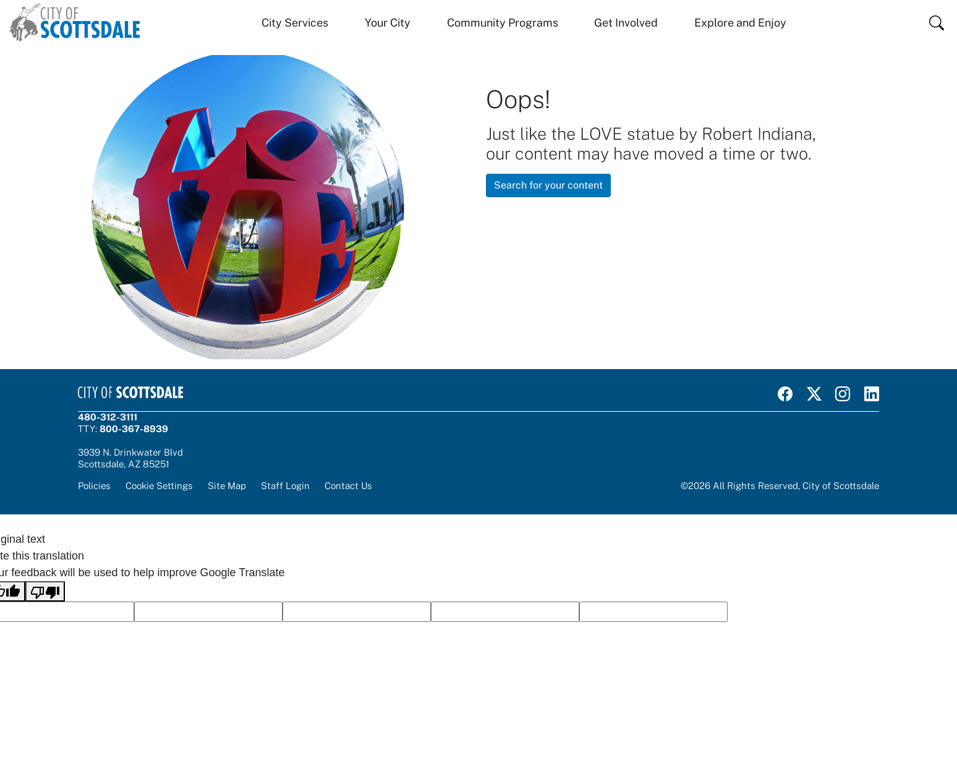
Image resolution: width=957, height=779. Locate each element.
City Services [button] (295, 22)
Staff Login (285, 485)
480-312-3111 (107, 417)
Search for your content (548, 185)
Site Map (227, 485)
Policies (94, 485)
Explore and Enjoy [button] (740, 22)
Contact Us (348, 485)
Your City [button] (387, 22)
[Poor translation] (45, 591)
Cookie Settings (159, 485)
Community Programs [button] (502, 22)
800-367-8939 (134, 429)
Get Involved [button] (626, 22)
